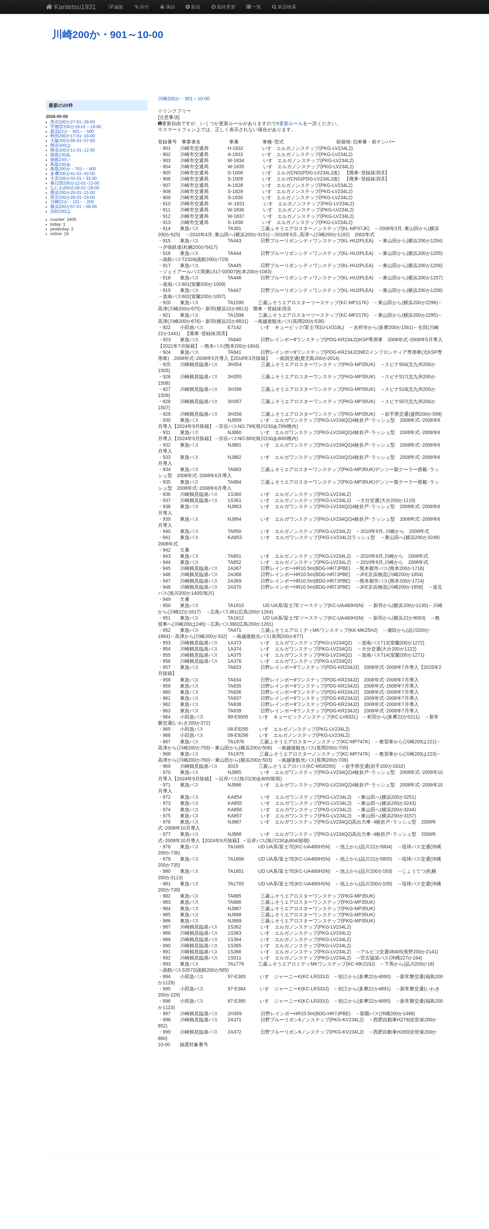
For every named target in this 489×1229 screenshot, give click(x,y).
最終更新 (223, 7)
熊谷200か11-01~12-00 (72, 150)
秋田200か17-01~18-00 (72, 136)
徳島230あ (60, 155)
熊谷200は (60, 145)
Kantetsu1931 (71, 7)
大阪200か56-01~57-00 (72, 140)
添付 (141, 7)
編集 (116, 7)
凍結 (167, 7)
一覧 (253, 7)
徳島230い (60, 159)
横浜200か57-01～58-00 (73, 206)
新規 (193, 7)
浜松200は (60, 211)
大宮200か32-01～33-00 (73, 178)
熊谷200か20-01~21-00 (72, 192)
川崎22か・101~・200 (72, 202)
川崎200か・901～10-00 (107, 34)
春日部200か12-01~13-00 (74, 183)
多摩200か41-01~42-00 (72, 173)
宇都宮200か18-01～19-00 (75, 126)
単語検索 (283, 7)
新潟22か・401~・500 (72, 131)
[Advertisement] (244, 64)
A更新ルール (289, 123)
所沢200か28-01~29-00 (72, 197)
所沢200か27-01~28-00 (72, 122)
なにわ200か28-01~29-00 (74, 188)
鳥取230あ (60, 164)
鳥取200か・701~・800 (73, 169)
